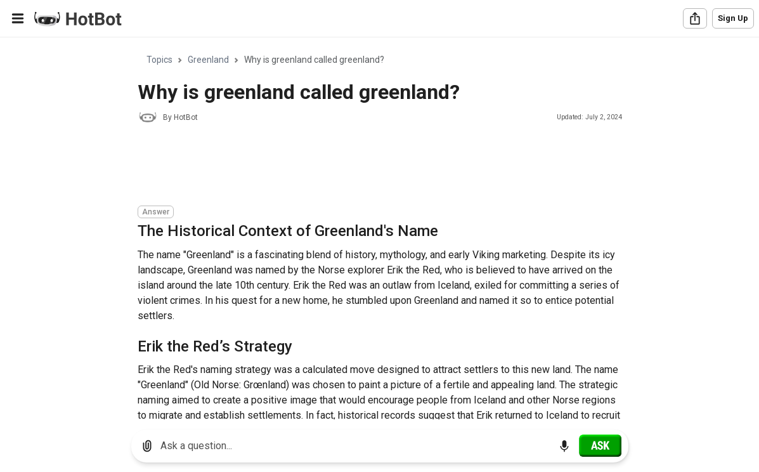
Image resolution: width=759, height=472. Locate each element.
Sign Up (733, 18)
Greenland (208, 60)
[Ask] (600, 445)
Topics (159, 60)
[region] (379, 228)
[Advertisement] (368, 166)
